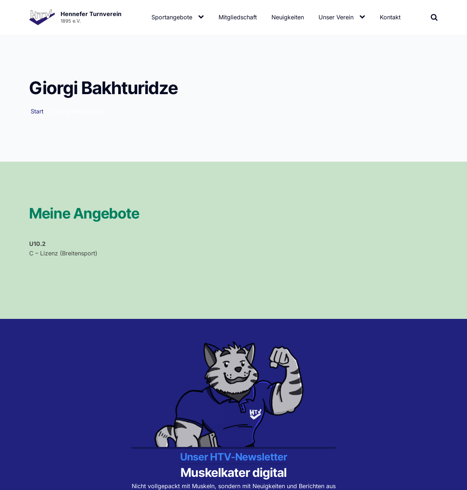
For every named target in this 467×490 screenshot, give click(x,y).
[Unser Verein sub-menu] (363, 17)
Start (37, 111)
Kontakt (390, 17)
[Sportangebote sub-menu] (202, 17)
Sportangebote (171, 17)
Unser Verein (336, 17)
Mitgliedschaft (238, 17)
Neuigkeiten (287, 17)
